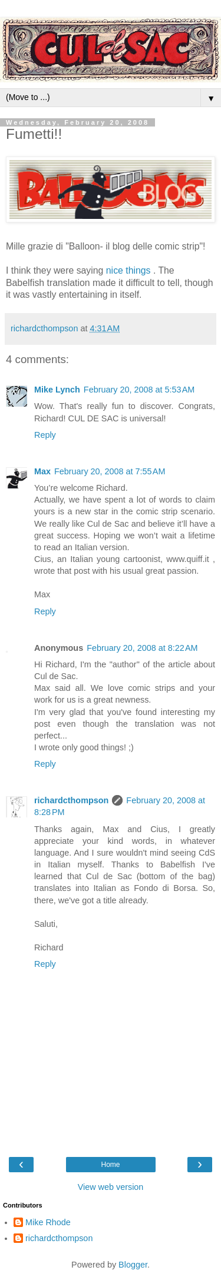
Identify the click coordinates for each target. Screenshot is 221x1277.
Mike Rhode (48, 1222)
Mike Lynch (57, 389)
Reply (45, 435)
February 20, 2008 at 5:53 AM (139, 389)
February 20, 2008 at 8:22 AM (142, 648)
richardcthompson (71, 800)
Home (110, 1164)
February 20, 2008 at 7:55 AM (109, 471)
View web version (111, 1187)
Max (42, 471)
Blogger (132, 1264)
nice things (129, 270)
